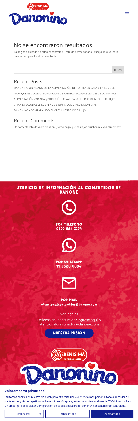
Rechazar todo (67, 413)
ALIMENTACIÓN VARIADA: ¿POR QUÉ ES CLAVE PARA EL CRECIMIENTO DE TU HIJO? (64, 99)
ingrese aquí (88, 320)
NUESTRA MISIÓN (69, 333)
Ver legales (69, 314)
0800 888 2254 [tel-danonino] (69, 228)
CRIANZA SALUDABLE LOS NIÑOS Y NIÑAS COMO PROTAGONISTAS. (55, 104)
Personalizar (23, 413)
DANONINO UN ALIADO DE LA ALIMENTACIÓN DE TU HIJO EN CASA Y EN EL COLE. (64, 87)
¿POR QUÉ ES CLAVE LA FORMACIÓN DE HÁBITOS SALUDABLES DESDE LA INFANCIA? (66, 93)
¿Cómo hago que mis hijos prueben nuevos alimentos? (87, 127)
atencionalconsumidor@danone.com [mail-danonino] (69, 304)
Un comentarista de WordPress (32, 127)
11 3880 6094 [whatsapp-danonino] (69, 266)
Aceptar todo (112, 413)
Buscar (118, 70)
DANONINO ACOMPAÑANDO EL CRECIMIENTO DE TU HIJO (50, 110)
